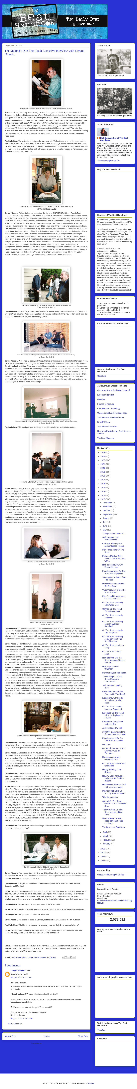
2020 (102, 468)
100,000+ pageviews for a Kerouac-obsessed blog (113, 733)
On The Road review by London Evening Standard (112, 623)
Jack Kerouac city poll (112, 728)
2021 (102, 464)
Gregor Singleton (18, 970)
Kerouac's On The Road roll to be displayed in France (113, 715)
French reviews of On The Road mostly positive (113, 572)
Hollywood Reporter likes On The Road (113, 584)
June (105, 526)
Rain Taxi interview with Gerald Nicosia (112, 566)
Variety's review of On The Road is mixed (113, 591)
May (105, 530)
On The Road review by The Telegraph (112, 631)
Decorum (106, 744)
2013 (102, 495)
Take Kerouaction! (110, 797)
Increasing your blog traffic (114, 673)
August (106, 518)
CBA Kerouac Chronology (108, 408)
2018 (102, 476)
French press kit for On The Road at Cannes (112, 739)
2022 (102, 460)
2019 (102, 472)
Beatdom (101, 399)
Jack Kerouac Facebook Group (111, 417)
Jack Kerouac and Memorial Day (110, 538)
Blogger (90, 1083)
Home (47, 1036)
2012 (102, 499)
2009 (102, 856)
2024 (102, 452)
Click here (101, 376)
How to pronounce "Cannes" (110, 667)
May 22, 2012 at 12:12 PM (22, 1018)
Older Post (83, 1036)
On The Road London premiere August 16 (112, 707)
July (105, 522)
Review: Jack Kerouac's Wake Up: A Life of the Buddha (113, 778)
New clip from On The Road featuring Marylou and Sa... (113, 660)
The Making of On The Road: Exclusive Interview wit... (112, 679)
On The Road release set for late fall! (113, 764)
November (107, 506)
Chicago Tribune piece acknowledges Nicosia (113, 544)
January (106, 844)
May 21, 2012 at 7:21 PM (21, 977)
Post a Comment (15, 1024)
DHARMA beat (103, 422)
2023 (102, 456)
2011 (102, 849)
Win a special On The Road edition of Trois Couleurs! (112, 820)
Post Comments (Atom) (52, 1043)
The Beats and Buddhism (113, 827)
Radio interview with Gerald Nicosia (111, 758)
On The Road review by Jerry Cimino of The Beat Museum (112, 638)
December (107, 503)
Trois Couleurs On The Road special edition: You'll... (112, 812)
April (105, 832)
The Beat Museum (105, 438)
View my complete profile (108, 160)
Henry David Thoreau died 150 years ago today (114, 785)
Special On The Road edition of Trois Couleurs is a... (114, 803)
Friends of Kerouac (105, 404)
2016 (102, 484)
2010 (102, 852)
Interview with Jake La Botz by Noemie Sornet (113, 792)
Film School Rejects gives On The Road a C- (113, 597)
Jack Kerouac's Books (107, 427)
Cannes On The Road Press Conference (112, 610)
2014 (102, 491)
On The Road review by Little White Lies (112, 603)
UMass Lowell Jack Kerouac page (112, 413)
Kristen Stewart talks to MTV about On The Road (112, 700)
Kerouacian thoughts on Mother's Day (112, 722)
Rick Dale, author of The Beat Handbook (114, 139)
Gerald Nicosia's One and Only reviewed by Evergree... (113, 750)
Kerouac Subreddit (105, 395)
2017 (102, 480)
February (107, 840)
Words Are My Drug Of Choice (110, 875)
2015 (102, 487)
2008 (102, 860)
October (106, 510)
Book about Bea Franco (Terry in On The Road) (113, 692)
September (108, 514)
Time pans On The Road (113, 533)
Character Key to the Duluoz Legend (113, 390)
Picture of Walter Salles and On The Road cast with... (113, 558)
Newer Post (10, 1036)
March (106, 836)
